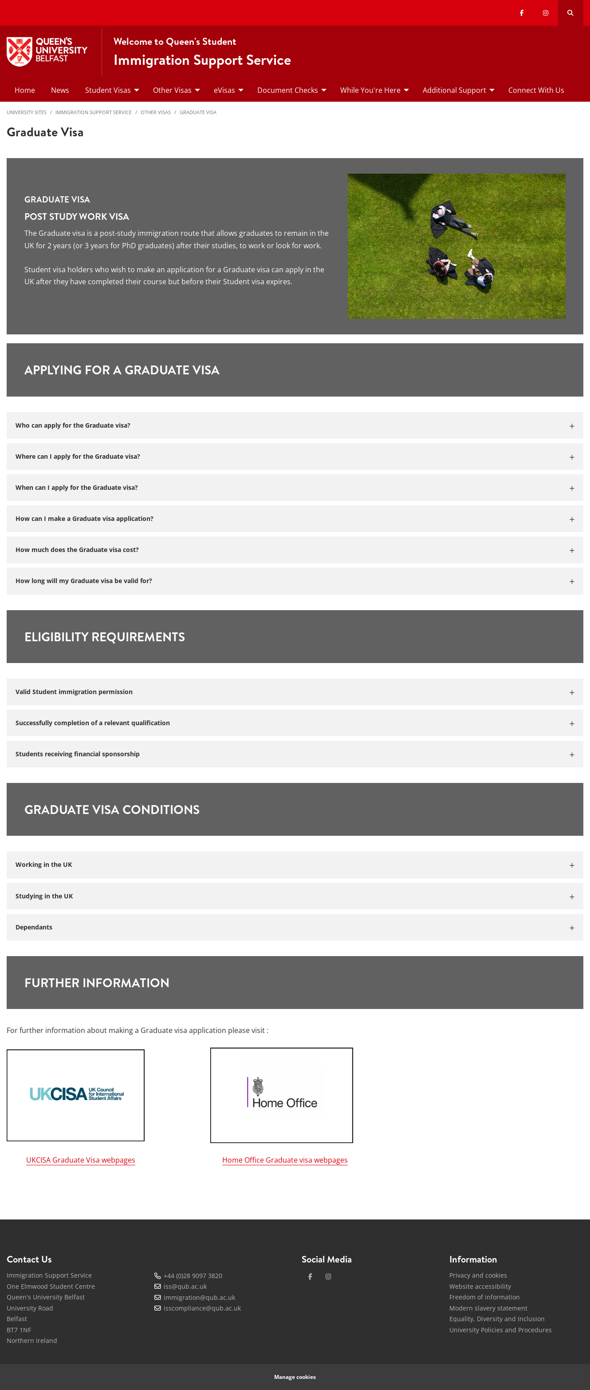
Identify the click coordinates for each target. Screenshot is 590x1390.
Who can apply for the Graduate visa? (73, 425)
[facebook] (310, 1277)
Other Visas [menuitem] (172, 90)
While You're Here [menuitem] (370, 90)
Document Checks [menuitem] (287, 90)
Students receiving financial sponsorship (78, 754)
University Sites (27, 112)
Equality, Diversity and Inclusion (497, 1319)
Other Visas (156, 112)
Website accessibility (480, 1286)
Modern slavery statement (488, 1308)
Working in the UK (44, 864)
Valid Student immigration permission (74, 691)
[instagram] (328, 1277)
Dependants (34, 927)
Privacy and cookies (478, 1275)
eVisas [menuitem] (224, 90)
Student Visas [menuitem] (108, 90)
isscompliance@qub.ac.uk (202, 1308)
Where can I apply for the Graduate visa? (78, 456)
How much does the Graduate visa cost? (77, 549)
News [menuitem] (60, 90)
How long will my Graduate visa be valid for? (84, 580)
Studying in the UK (44, 896)
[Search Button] (570, 13)
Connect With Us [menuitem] (536, 90)
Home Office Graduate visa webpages (285, 1160)
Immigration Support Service (93, 112)
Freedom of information (484, 1297)
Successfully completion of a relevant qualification (93, 723)
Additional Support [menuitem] (454, 90)
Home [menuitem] (25, 90)
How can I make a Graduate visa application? (84, 518)
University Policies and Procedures (500, 1330)
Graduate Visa (198, 112)
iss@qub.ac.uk (185, 1286)
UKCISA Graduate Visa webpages (80, 1160)
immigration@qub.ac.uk (199, 1297)
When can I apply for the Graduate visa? (77, 487)
